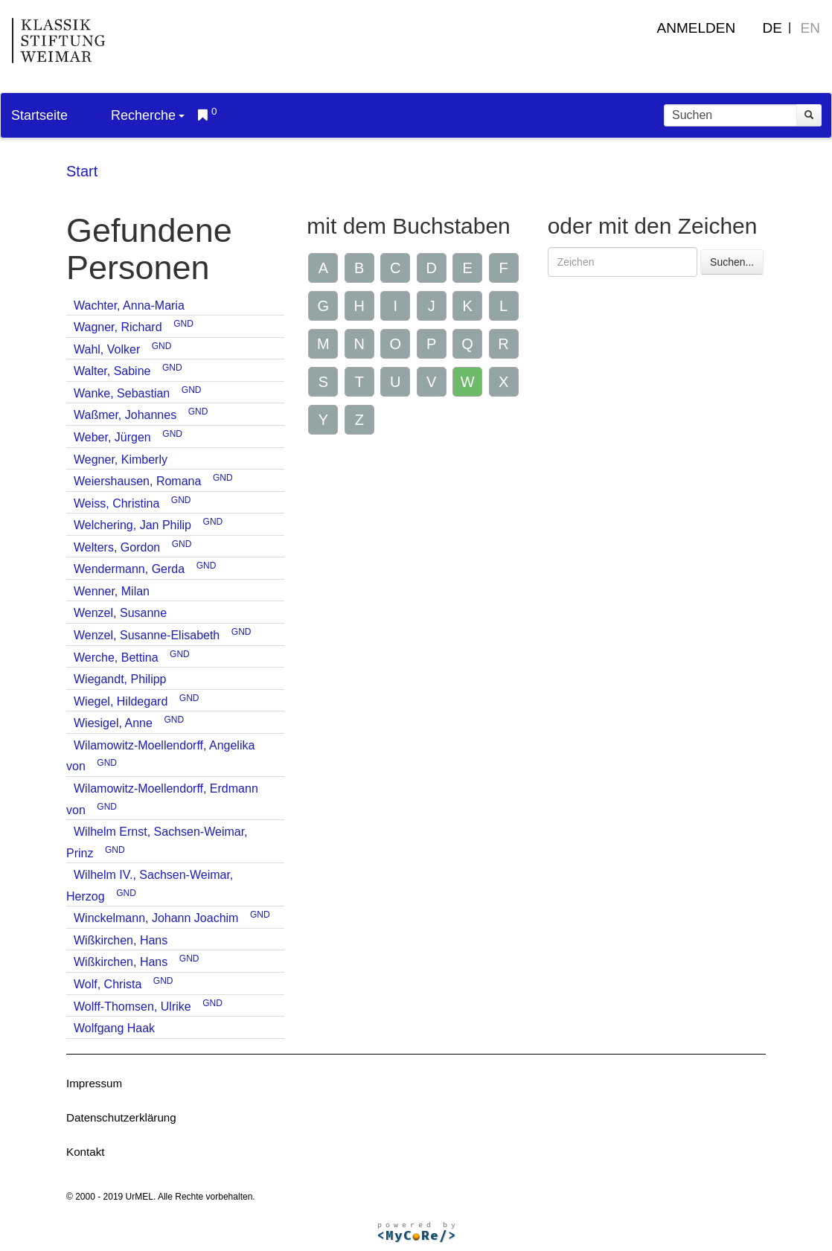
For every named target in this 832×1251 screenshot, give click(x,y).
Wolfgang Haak (114, 1028)
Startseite (39, 115)
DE (772, 28)
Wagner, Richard (118, 327)
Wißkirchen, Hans (120, 940)
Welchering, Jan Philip (132, 525)
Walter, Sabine (112, 371)
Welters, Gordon (117, 547)
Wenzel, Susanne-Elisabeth (147, 635)
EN (810, 28)
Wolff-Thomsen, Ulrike (132, 1006)
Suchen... (732, 262)
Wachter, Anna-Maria (129, 305)
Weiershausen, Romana (137, 481)
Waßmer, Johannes (125, 415)
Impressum (94, 1083)
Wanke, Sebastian (122, 393)
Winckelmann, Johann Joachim (156, 918)
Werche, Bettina (116, 657)
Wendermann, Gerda (129, 569)
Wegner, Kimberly (120, 459)
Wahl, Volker (107, 349)
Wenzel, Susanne (120, 613)
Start (81, 171)
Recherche (148, 115)
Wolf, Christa (107, 984)
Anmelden (696, 28)
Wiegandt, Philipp (120, 679)
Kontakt (85, 1151)
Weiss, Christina (116, 503)
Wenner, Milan (112, 591)
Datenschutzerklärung (121, 1117)
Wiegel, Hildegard (120, 701)
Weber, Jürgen (112, 437)
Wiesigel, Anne (113, 723)
